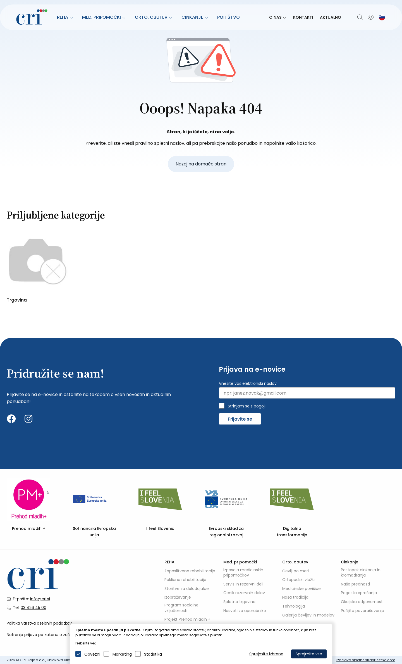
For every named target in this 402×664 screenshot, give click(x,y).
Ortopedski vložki (298, 580)
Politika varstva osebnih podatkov (39, 623)
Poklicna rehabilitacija (185, 580)
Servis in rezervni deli (243, 584)
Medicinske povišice (301, 588)
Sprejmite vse (309, 654)
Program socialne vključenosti (181, 608)
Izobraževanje (177, 597)
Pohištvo (228, 17)
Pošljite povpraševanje (362, 610)
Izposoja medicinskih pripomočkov (243, 572)
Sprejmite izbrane (266, 654)
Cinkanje (192, 17)
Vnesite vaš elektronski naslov (248, 383)
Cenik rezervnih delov (244, 593)
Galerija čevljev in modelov (308, 615)
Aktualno (330, 17)
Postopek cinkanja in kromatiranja (361, 572)
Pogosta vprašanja (359, 593)
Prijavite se (240, 419)
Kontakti (303, 17)
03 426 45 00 (33, 607)
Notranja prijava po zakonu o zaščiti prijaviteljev (52, 634)
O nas (275, 17)
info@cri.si (40, 599)
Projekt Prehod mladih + (187, 619)
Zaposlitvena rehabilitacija (189, 571)
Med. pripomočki (101, 17)
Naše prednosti (355, 584)
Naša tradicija (295, 597)
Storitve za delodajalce (186, 588)
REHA (62, 17)
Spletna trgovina (239, 601)
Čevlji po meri (295, 571)
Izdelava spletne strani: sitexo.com (365, 660)
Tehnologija (293, 606)
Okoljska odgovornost (362, 601)
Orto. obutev (151, 17)
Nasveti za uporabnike (244, 610)
